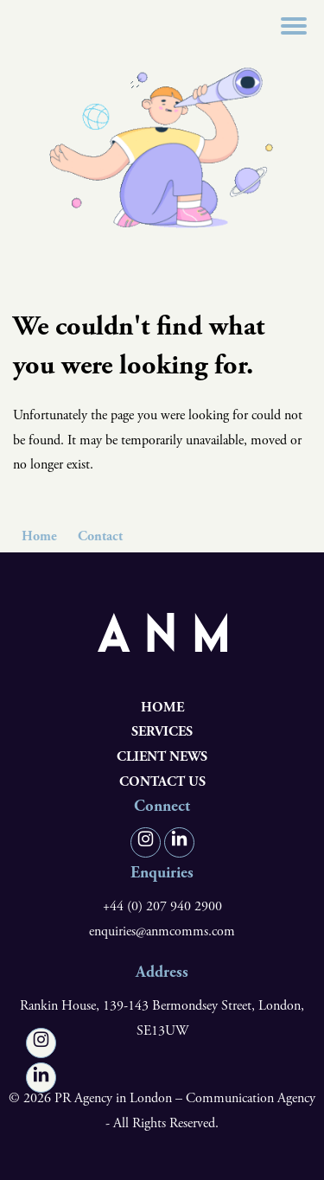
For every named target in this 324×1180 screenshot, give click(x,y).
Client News (162, 757)
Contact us (162, 782)
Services (162, 732)
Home (39, 536)
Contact (100, 536)
